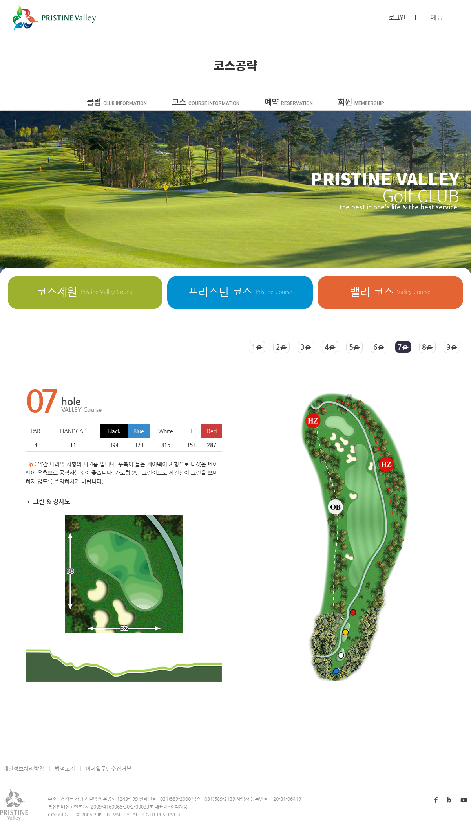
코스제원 (85, 291)
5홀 (354, 347)
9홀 (451, 347)
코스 (205, 102)
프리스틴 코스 (240, 291)
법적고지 (65, 768)
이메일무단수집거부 (108, 768)
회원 (361, 102)
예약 (289, 102)
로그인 (397, 17)
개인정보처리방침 (23, 768)
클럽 (117, 102)
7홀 (403, 347)
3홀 (305, 347)
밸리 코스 (390, 291)
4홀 (330, 347)
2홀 (281, 347)
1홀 (257, 347)
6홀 (378, 347)
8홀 (427, 347)
